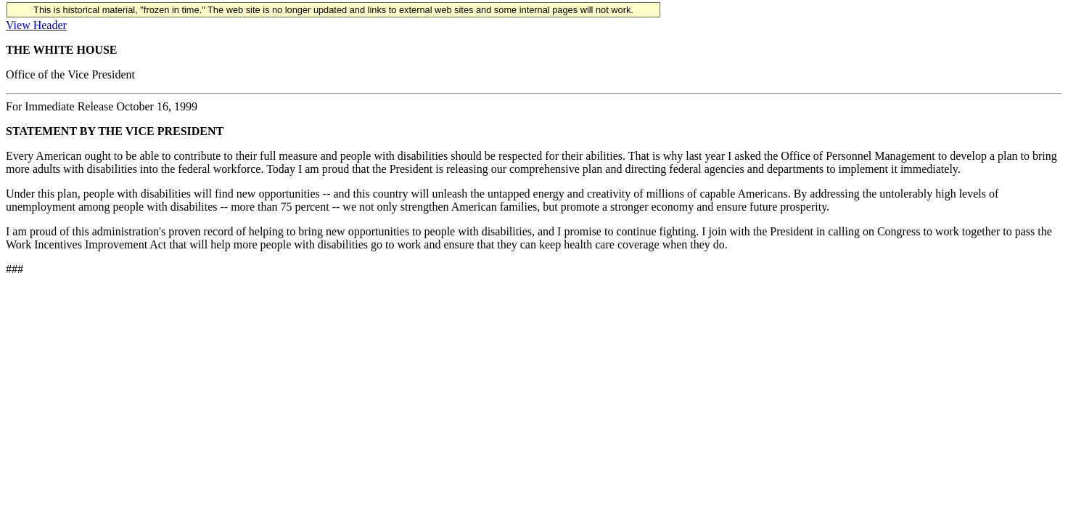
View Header (36, 25)
